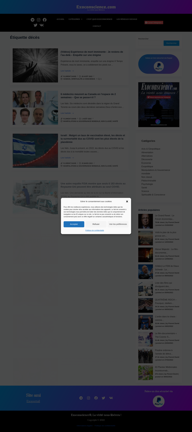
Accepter (74, 224)
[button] (127, 201)
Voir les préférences (118, 224)
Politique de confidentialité (94, 230)
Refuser (96, 224)
